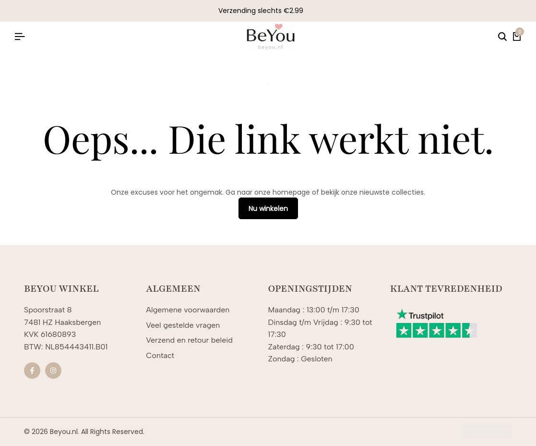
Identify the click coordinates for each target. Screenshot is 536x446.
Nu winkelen (268, 208)
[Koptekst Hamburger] (19, 36)
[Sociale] (32, 370)
